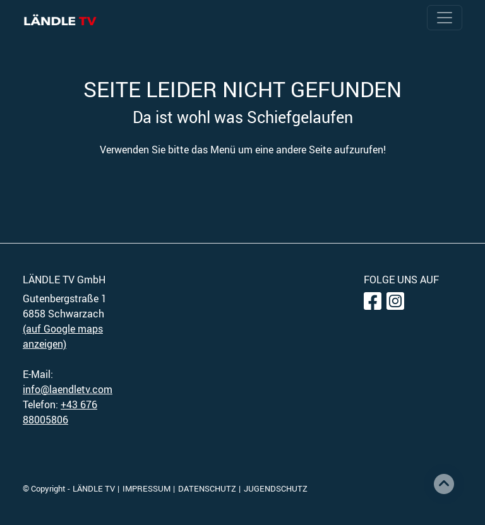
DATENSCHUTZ (207, 488)
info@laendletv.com (67, 389)
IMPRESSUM (147, 488)
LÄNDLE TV (94, 488)
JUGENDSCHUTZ (276, 488)
